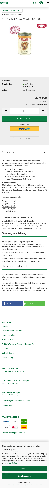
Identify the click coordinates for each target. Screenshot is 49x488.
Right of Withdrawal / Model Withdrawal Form (18, 344)
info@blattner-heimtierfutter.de (18, 401)
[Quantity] (24, 111)
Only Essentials (24, 476)
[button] (6, 111)
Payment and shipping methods (13, 433)
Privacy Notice (11, 463)
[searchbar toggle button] (34, 3)
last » (19, 10)
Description (8, 152)
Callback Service (8, 353)
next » (13, 10)
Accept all (24, 468)
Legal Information (8, 335)
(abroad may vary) (28, 87)
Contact (5, 348)
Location (5, 326)
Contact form (7, 406)
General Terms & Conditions (12, 331)
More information (25, 483)
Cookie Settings (8, 358)
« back (5, 10)
